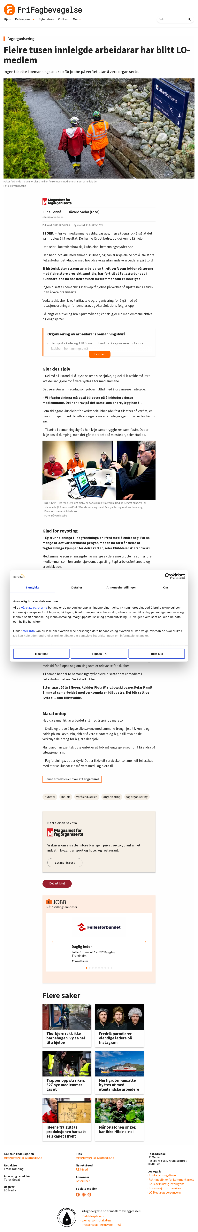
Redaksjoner (25, 19)
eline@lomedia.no (53, 217)
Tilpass (99, 653)
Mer (77, 19)
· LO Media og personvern (164, 1192)
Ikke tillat (42, 653)
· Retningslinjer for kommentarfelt (171, 1180)
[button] (145, 942)
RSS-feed (82, 1169)
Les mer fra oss (65, 862)
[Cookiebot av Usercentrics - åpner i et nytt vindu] (167, 576)
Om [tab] (164, 587)
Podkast (63, 19)
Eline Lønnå (51, 212)
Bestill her (83, 1181)
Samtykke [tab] (33, 587)
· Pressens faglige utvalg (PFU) (100, 1225)
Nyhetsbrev (46, 19)
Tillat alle (156, 653)
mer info (30, 630)
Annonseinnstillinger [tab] (121, 587)
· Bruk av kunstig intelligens (166, 1184)
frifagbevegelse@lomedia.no (23, 1158)
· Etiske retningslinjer (162, 1175)
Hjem (7, 19)
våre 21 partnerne (35, 607)
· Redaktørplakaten (93, 1216)
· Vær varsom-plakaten (95, 1220)
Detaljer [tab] (77, 587)
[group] (99, 942)
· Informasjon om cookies (164, 1188)
